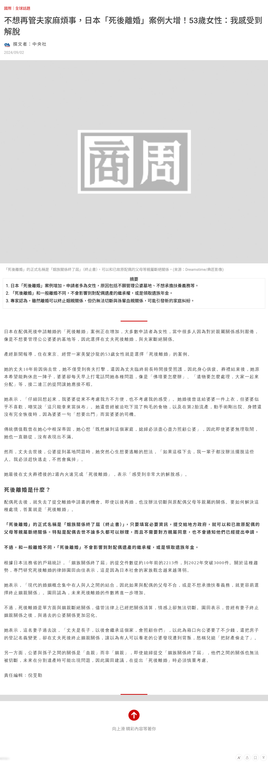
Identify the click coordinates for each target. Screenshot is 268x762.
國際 (8, 8)
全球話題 (22, 8)
